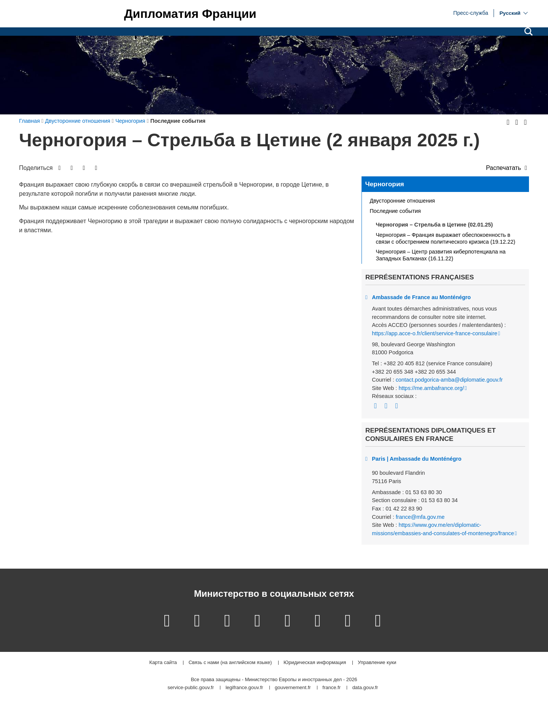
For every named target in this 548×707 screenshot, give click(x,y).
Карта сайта (163, 663)
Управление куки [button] (377, 663)
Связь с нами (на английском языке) (230, 663)
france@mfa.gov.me (420, 517)
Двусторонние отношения (402, 201)
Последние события (395, 211)
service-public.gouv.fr (190, 688)
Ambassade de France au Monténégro (421, 297)
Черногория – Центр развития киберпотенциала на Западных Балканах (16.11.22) (441, 255)
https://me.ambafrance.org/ (431, 388)
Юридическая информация (315, 663)
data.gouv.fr (365, 688)
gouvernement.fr (293, 688)
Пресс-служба (470, 12)
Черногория (384, 184)
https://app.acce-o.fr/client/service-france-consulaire (434, 333)
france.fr (331, 688)
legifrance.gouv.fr (244, 688)
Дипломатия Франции (190, 14)
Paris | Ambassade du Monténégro (416, 459)
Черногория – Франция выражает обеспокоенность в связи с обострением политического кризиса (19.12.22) (446, 238)
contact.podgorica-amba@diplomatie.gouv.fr (449, 380)
